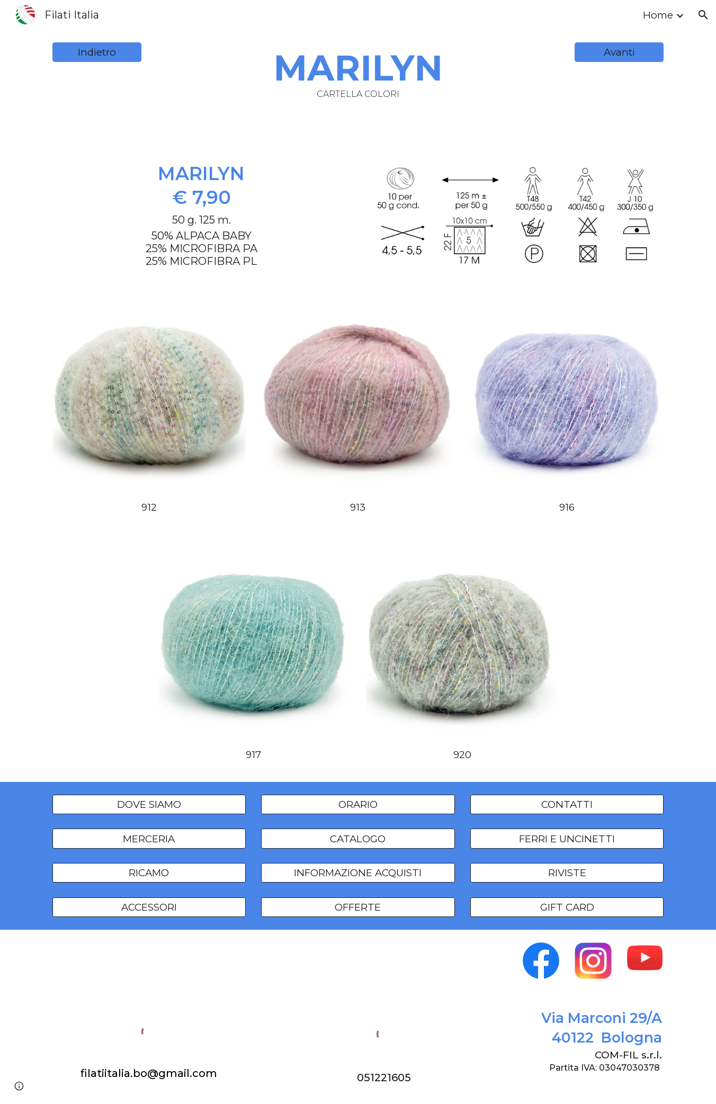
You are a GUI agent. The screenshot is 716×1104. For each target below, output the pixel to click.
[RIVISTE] (567, 873)
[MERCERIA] (149, 838)
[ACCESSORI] (149, 907)
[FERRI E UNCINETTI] (567, 838)
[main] (358, 72)
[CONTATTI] (567, 804)
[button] (703, 15)
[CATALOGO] (358, 838)
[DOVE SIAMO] (149, 804)
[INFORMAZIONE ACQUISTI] (358, 873)
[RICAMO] (149, 873)
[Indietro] (97, 52)
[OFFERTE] (358, 907)
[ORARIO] (358, 804)
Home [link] (658, 15)
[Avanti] (619, 52)
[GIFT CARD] (567, 907)
